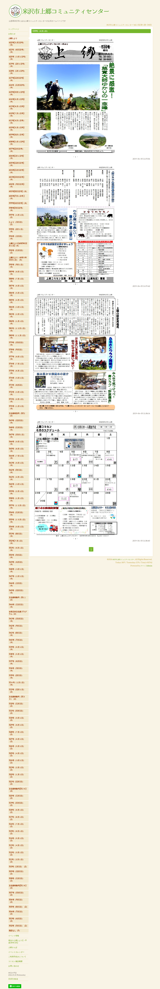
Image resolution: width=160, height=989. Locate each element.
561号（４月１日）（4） (17, 478)
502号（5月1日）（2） (18, 926)
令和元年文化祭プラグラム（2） (18, 612)
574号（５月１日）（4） (17, 379)
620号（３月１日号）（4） (18, 57)
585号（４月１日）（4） (17, 301)
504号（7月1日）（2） (16, 912)
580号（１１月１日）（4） (18, 336)
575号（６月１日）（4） (17, 372)
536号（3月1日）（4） (16, 669)
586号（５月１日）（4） (17, 294)
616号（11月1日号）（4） (17, 86)
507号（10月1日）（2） (16, 893)
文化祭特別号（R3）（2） (17, 414)
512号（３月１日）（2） (17, 853)
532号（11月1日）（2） (16, 704)
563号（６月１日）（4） (17, 464)
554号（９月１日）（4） (17, 527)
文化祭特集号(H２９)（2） (17, 790)
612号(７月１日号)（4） (16, 114)
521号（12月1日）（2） (16, 782)
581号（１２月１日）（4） (17, 329)
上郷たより (12, 38)
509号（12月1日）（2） (16, 872)
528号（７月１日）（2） (17, 733)
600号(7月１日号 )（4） (16, 197)
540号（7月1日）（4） (16, 641)
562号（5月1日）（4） (16, 471)
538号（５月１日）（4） (17, 655)
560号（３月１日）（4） (17, 485)
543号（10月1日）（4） (16, 619)
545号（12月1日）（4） (16, 591)
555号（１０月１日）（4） (17, 520)
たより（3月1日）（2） (16, 223)
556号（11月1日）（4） (16, 513)
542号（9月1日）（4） (16, 627)
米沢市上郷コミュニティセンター (123, 559)
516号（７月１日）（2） (17, 825)
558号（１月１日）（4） (17, 499)
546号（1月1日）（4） (16, 584)
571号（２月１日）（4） (17, 400)
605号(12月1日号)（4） (16, 164)
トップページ (13, 29)
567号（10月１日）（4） (17, 435)
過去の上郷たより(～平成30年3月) (17, 941)
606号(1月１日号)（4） (16, 157)
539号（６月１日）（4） (17, 648)
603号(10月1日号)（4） (16, 178)
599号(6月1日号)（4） (18, 203)
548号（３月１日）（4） (17, 570)
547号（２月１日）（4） (17, 577)
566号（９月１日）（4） (17, 442)
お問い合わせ (13, 966)
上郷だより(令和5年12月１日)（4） (18, 244)
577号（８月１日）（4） (17, 357)
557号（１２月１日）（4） (17, 506)
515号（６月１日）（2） (16, 832)
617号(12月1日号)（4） (16, 79)
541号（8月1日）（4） (16, 634)
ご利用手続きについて (17, 956)
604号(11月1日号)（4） (16, 171)
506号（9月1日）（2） (16, 900)
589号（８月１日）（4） (17, 272)
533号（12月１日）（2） (17, 690)
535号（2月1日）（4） (16, 676)
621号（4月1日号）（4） (17, 50)
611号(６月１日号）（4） (17, 121)
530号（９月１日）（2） (17, 719)
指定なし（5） (15, 930)
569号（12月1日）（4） (16, 421)
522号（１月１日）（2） (17, 775)
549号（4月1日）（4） (16, 563)
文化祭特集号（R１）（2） (17, 598)
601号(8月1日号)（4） (18, 191)
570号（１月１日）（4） (17, 407)
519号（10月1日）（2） (16, 804)
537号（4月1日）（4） (16, 662)
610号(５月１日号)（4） (16, 128)
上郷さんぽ (12, 947)
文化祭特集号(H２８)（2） (17, 886)
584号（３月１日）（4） (17, 308)
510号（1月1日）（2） (18, 866)
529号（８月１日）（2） (17, 726)
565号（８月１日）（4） (17, 450)
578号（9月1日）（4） (16, 350)
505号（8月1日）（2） (18, 907)
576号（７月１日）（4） (17, 365)
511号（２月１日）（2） (16, 860)
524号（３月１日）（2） (17, 761)
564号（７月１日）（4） (17, 457)
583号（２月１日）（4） (17, 315)
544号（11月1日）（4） (16, 605)
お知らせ (11, 34)
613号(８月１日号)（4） (16, 107)
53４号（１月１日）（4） (17, 683)
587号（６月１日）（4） (17, 287)
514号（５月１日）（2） (17, 839)
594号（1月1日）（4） (16, 237)
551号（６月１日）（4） (16, 549)
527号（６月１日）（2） (17, 740)
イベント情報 (13, 935)
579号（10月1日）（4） (16, 343)
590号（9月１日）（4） (16, 265)
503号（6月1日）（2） (16, 919)
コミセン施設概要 (15, 961)
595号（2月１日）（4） (16, 230)
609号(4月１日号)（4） (16, 135)
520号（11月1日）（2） (16, 797)
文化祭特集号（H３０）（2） (17, 697)
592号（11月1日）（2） (16, 251)
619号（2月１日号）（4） (17, 65)
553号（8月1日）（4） (16, 534)
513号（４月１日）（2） (17, 846)
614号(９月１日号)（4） (16, 100)
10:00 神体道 (13, 979)
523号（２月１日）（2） (17, 768)
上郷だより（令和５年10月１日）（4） (18, 258)
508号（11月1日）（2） (16, 879)
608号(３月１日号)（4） (16, 142)
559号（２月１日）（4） (17, 492)
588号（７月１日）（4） (17, 280)
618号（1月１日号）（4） (17, 72)
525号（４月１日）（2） (17, 754)
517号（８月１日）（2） (17, 818)
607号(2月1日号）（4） (16, 150)
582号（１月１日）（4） (17, 322)
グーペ (142, 566)
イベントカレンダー (16, 952)
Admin (149, 566)
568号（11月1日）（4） (16, 428)
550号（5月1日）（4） (16, 556)
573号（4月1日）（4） (16, 386)
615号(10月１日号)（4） (17, 93)
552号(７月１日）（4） (16, 542)
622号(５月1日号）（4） (17, 43)
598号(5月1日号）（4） (16, 209)
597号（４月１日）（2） (17, 216)
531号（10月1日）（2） (16, 712)
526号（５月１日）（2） (17, 747)
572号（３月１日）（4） (17, 393)
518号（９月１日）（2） (17, 811)
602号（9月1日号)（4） (16, 185)
